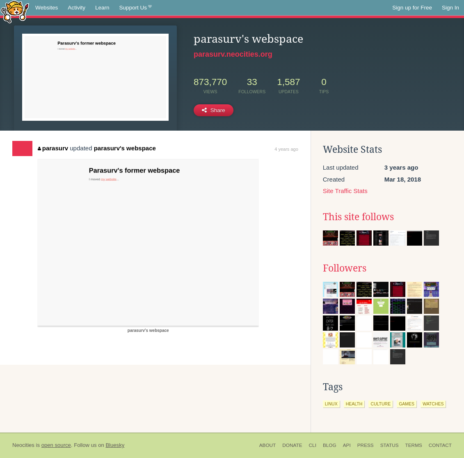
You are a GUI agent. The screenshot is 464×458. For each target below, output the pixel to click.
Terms (413, 445)
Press (365, 445)
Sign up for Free (412, 8)
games (406, 403)
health (354, 403)
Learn (102, 8)
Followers (344, 268)
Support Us (135, 8)
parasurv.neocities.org (233, 54)
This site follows (358, 217)
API (347, 445)
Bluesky (114, 445)
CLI (312, 445)
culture (380, 403)
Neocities (23, 445)
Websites (46, 8)
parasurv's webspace (125, 148)
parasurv (53, 148)
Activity (76, 8)
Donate (292, 445)
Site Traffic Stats (345, 190)
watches (433, 403)
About (267, 445)
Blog (329, 445)
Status (389, 445)
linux (331, 403)
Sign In (450, 8)
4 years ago (286, 149)
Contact (440, 445)
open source (56, 445)
